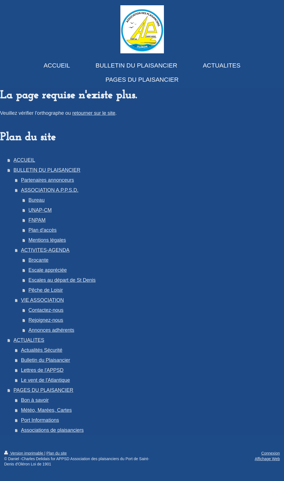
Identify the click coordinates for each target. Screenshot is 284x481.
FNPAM (37, 220)
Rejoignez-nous (46, 320)
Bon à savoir (35, 400)
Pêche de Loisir (46, 290)
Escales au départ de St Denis (62, 280)
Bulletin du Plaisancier (45, 360)
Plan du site (56, 453)
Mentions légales (47, 240)
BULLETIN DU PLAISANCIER (47, 170)
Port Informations (40, 420)
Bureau (37, 200)
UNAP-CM (40, 210)
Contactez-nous (46, 310)
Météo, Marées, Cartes (46, 410)
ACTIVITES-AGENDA (45, 250)
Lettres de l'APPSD (42, 370)
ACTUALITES (29, 340)
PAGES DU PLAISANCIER (43, 390)
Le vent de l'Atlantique (45, 380)
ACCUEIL (24, 160)
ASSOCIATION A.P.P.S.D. (49, 190)
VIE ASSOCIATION (42, 300)
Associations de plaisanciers (52, 430)
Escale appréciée (48, 270)
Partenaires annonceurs (47, 180)
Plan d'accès (43, 230)
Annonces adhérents (51, 330)
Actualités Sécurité (41, 350)
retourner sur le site (93, 113)
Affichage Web (267, 459)
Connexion (270, 453)
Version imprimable (24, 453)
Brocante (39, 260)
